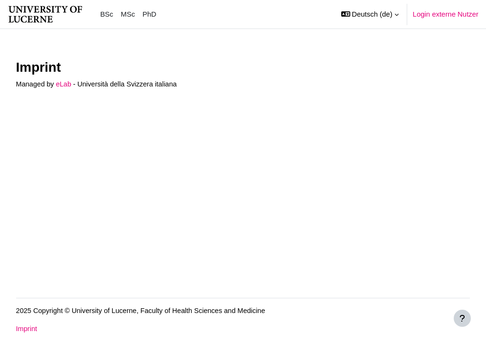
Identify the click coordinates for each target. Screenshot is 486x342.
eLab (82, 84)
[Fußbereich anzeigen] (462, 318)
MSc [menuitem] (128, 14)
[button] (370, 14)
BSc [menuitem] (106, 14)
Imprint (45, 329)
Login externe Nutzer (445, 14)
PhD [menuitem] (149, 14)
